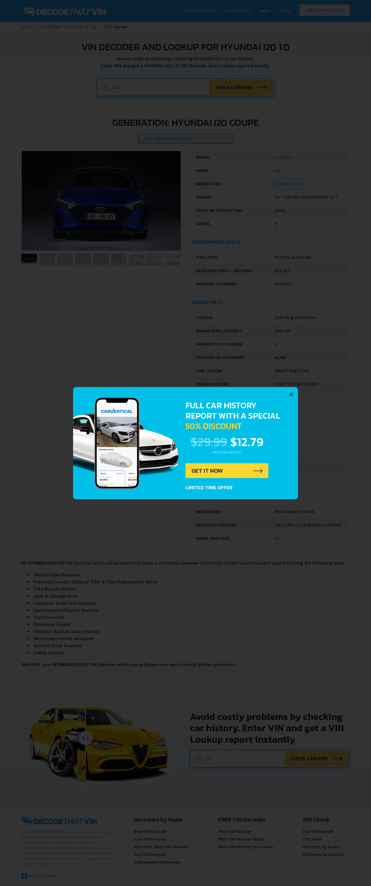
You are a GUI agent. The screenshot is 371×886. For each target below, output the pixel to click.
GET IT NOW (207, 470)
